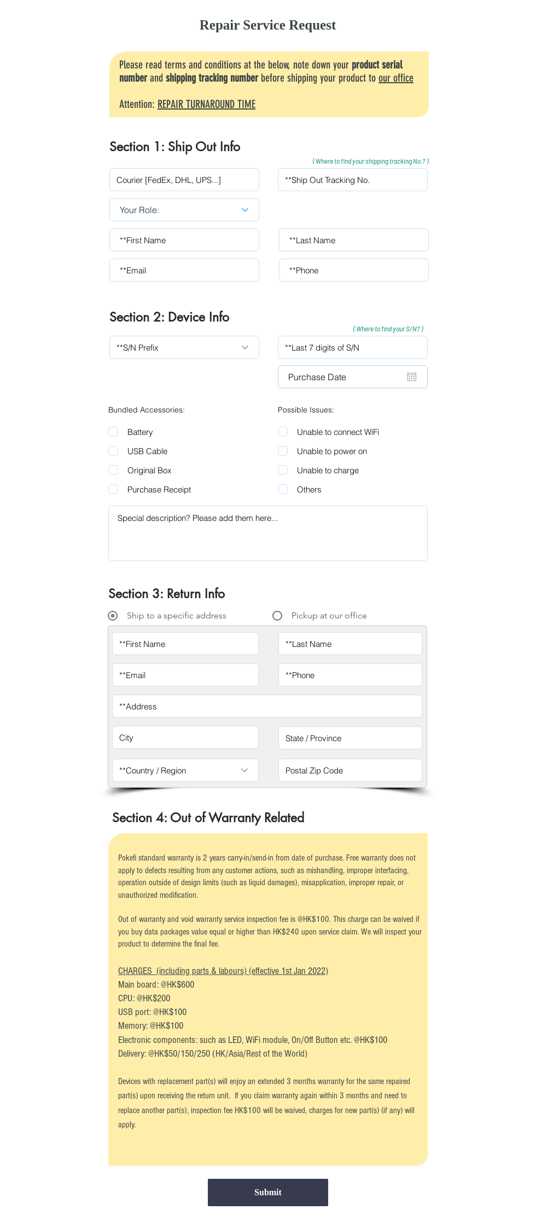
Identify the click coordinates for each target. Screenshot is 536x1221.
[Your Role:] (184, 209)
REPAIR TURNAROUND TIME (206, 104)
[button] (364, 161)
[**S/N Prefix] (184, 347)
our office (395, 77)
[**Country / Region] (185, 770)
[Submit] (268, 1192)
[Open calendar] (411, 376)
